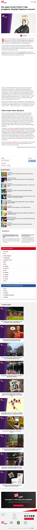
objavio (14, 38)
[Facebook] (29, 161)
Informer (6, 251)
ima (10, 142)
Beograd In (27, 43)
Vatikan (8, 165)
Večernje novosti (8, 260)
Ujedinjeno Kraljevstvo (9, 295)
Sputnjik (6, 274)
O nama (2, 515)
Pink (6, 270)
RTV (5, 280)
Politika (6, 276)
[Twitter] (32, 161)
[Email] (34, 161)
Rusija (5, 290)
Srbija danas (7, 257)
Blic (5, 262)
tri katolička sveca (15, 142)
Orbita (14, 517)
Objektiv (6, 272)
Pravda (6, 278)
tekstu (22, 87)
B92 (2, 160)
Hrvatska (3, 165)
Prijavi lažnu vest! (29, 518)
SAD (5, 288)
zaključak (15, 121)
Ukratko (6, 231)
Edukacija (15, 518)
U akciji (14, 515)
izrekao (22, 124)
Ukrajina (6, 297)
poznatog (10, 129)
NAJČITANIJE (6, 170)
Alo (5, 253)
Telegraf (6, 266)
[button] (35, 2)
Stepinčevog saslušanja (18, 129)
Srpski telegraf (7, 255)
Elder (32, 528)
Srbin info (6, 268)
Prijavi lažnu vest (18, 505)
